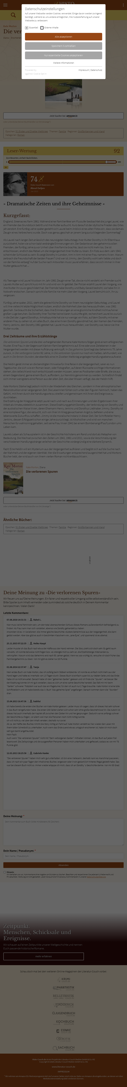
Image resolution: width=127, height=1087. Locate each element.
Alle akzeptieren (63, 36)
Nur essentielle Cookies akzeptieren (63, 55)
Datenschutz (96, 70)
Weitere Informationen (63, 62)
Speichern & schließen (64, 46)
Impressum (84, 70)
